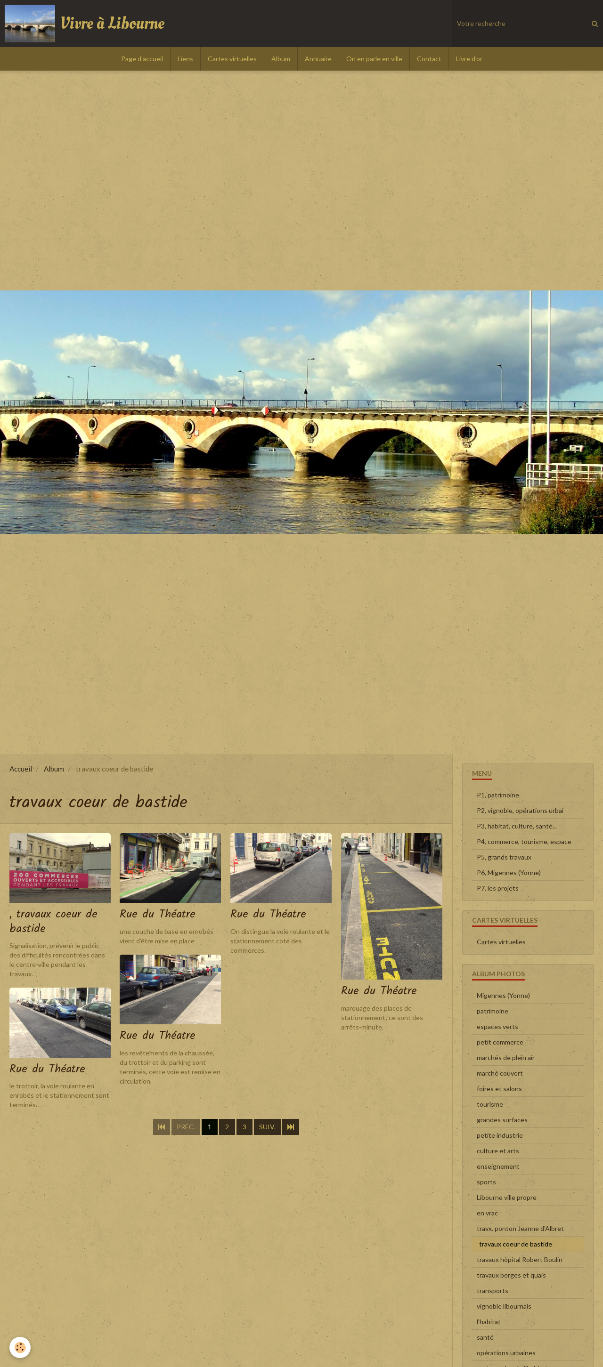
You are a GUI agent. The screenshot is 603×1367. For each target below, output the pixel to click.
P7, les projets (498, 888)
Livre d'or (469, 59)
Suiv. (267, 1127)
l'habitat (489, 1322)
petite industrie (500, 1135)
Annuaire (318, 59)
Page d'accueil (142, 59)
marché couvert (500, 1073)
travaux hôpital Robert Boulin (519, 1259)
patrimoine (492, 1011)
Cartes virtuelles (232, 59)
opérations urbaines (506, 1353)
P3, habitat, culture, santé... (517, 826)
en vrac (487, 1213)
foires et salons (499, 1089)
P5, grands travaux (504, 857)
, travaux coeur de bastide (53, 921)
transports (492, 1291)
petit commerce (500, 1042)
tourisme (490, 1104)
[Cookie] (20, 1347)
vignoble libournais (504, 1306)
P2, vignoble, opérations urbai (520, 810)
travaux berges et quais (511, 1275)
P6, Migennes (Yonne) (509, 872)
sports (486, 1182)
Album (280, 59)
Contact (429, 59)
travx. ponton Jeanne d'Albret (520, 1228)
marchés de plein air (506, 1057)
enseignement (498, 1166)
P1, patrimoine (498, 795)
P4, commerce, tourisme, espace (524, 841)
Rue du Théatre (158, 914)
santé (485, 1337)
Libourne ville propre (507, 1197)
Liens (185, 59)
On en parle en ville (374, 59)
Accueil (20, 768)
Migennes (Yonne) (503, 995)
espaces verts (497, 1026)
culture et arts (498, 1151)
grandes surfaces (502, 1120)
